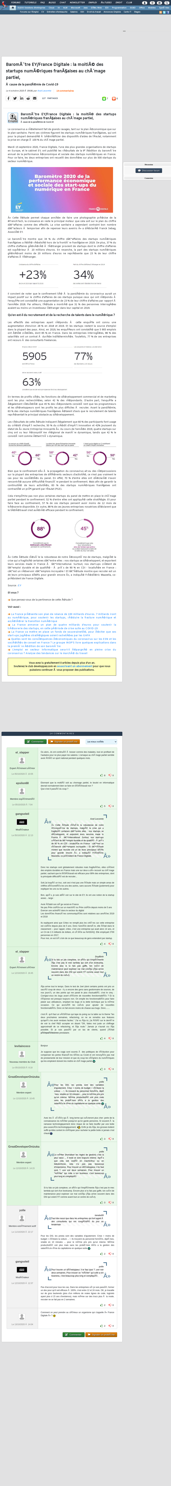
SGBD (133, 8)
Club (129, 2)
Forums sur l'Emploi (29, 12)
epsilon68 (22, 783)
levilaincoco (22, 1046)
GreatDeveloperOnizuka (23, 1076)
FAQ (42, 2)
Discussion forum (149, 170)
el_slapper (22, 752)
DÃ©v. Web (96, 8)
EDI (107, 8)
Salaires (74, 12)
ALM (65, 8)
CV (42, 12)
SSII (82, 12)
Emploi (92, 2)
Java (85, 8)
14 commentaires (65, 91)
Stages (137, 12)
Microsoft (75, 8)
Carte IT (127, 12)
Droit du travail (94, 12)
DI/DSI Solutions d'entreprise (31, 8)
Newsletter (77, 2)
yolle (22, 1210)
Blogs (52, 2)
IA (59, 8)
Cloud (51, 8)
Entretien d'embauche (57, 12)
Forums (16, 2)
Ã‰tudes (106, 2)
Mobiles (152, 8)
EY (19, 585)
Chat (62, 2)
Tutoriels (30, 2)
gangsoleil (22, 813)
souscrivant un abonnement (74, 666)
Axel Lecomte (44, 91)
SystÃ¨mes (164, 8)
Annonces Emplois (112, 12)
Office (142, 8)
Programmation (119, 8)
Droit (118, 2)
